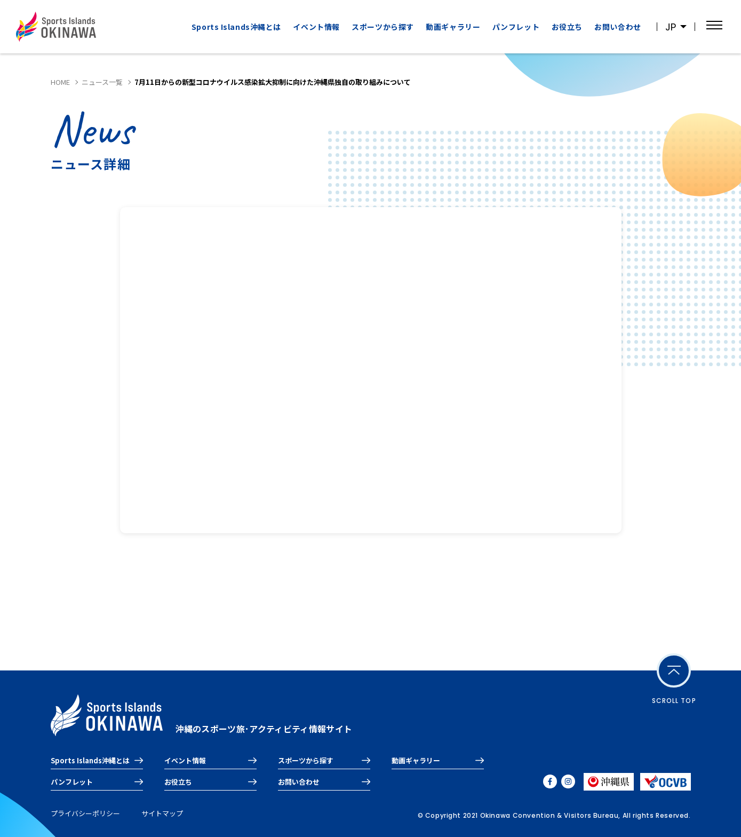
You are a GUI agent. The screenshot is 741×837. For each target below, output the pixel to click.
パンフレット (515, 26)
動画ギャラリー (453, 26)
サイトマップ (162, 813)
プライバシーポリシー (85, 813)
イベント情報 (316, 26)
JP (670, 27)
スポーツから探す (382, 26)
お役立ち (567, 26)
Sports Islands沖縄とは (236, 26)
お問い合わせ (617, 26)
